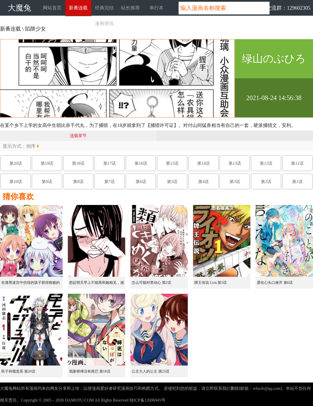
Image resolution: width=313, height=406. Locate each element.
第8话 (78, 181)
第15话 (172, 163)
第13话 (234, 163)
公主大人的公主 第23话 (150, 371)
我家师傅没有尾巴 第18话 (89, 371)
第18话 (78, 163)
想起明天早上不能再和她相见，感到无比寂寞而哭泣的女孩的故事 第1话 (97, 285)
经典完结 (104, 7)
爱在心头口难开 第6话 (275, 283)
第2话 (266, 181)
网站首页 (52, 7)
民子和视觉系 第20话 (18, 371)
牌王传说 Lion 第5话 (210, 283)
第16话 (141, 163)
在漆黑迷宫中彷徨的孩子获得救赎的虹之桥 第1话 (30, 285)
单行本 (156, 7)
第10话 (15, 181)
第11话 (297, 163)
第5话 (172, 181)
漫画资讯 (104, 23)
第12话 (266, 163)
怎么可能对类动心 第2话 (151, 283)
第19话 (47, 163)
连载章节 (78, 135)
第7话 (109, 181)
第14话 (203, 163)
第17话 (109, 163)
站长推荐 (130, 7)
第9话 (47, 181)
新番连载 (78, 7)
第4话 (203, 181)
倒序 (30, 146)
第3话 (235, 181)
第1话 (297, 181)
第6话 (141, 181)
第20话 (15, 163)
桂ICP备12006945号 (147, 400)
